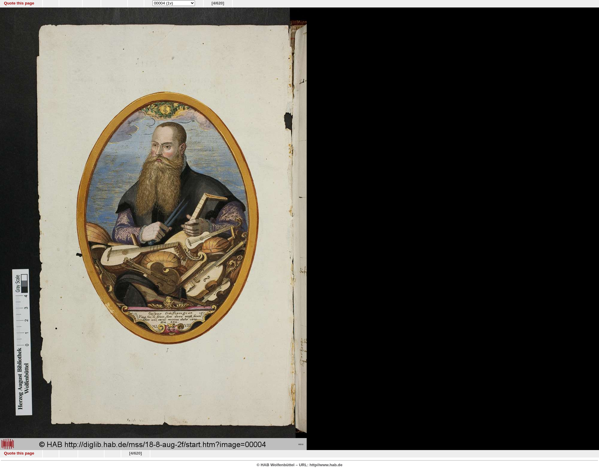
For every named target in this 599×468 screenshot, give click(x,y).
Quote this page (19, 3)
